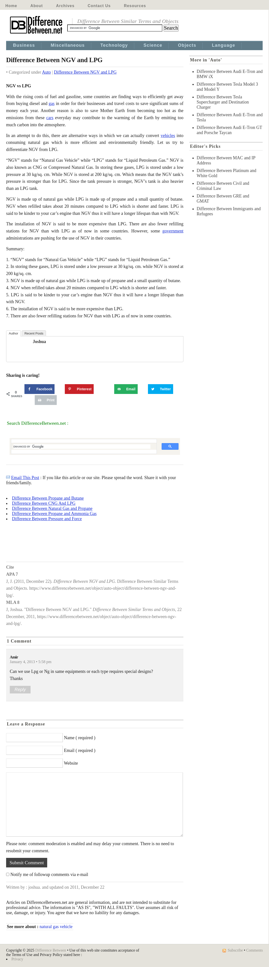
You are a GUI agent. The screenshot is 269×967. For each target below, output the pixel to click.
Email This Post (25, 477)
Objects (187, 45)
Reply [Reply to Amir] (20, 689)
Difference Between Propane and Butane (48, 498)
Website (71, 763)
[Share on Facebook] (39, 389)
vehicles (168, 135)
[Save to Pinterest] (79, 389)
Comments (254, 950)
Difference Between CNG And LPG (44, 503)
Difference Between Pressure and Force (47, 518)
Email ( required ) (79, 750)
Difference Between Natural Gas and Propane (52, 508)
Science (153, 45)
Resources (135, 6)
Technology (114, 45)
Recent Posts (33, 333)
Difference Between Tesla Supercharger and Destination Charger (223, 102)
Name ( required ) (79, 737)
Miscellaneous (68, 45)
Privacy (17, 959)
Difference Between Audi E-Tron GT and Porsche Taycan (229, 130)
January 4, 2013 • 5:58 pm (30, 662)
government (172, 231)
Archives (65, 6)
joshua (39, 341)
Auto (46, 72)
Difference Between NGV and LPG (85, 72)
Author (13, 333)
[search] (81, 446)
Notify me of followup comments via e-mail (49, 874)
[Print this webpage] (46, 400)
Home (11, 6)
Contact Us (99, 6)
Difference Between (50, 950)
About (36, 6)
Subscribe (235, 950)
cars (49, 117)
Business (24, 45)
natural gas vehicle (56, 926)
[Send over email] (125, 389)
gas (52, 103)
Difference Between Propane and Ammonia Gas (54, 513)
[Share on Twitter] (160, 389)
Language (223, 45)
